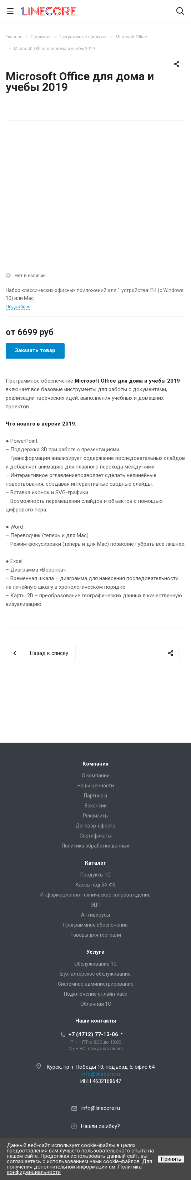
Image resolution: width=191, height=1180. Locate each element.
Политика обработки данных (95, 846)
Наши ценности (95, 785)
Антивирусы (95, 915)
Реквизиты (96, 816)
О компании (96, 775)
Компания (95, 764)
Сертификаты (96, 836)
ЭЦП (95, 905)
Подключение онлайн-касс (95, 994)
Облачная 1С (95, 1004)
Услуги (95, 952)
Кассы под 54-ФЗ (96, 885)
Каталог (95, 863)
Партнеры (95, 795)
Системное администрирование (96, 984)
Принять (171, 1159)
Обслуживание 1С (95, 964)
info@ (88, 1108)
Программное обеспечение (95, 925)
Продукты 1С (95, 875)
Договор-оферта (95, 826)
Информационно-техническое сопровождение (95, 895)
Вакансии (96, 805)
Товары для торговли (95, 935)
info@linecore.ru (100, 1074)
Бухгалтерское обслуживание (95, 974)
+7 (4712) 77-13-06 (93, 1034)
